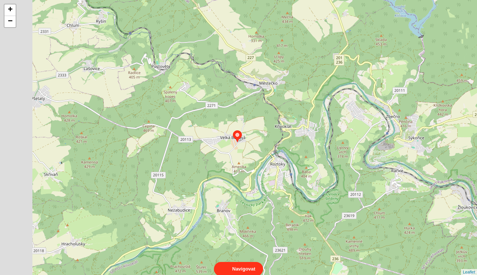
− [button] (10, 21)
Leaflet (469, 265)
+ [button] (10, 10)
